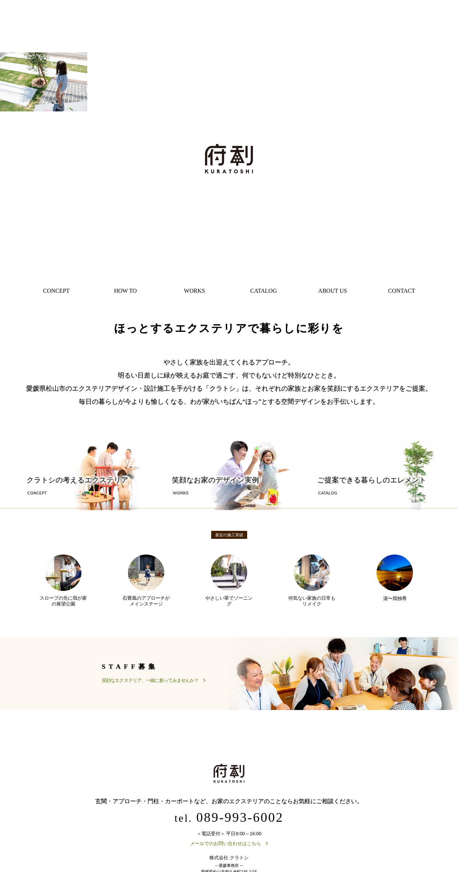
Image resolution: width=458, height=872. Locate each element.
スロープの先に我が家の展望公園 (63, 581)
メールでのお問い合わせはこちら (225, 845)
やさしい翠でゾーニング (229, 581)
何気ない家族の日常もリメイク (312, 581)
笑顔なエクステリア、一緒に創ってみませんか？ (150, 681)
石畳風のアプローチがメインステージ (146, 581)
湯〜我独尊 (395, 578)
